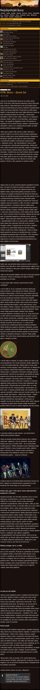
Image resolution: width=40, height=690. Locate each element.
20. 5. (1, 23)
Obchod (19, 13)
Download (22, 15)
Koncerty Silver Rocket (6, 19)
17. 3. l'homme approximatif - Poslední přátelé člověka (16, 82)
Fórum (30, 13)
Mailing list (34, 15)
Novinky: (2, 82)
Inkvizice (6, 15)
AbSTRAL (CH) (21, 21)
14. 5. (1, 21)
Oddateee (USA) (15, 21)
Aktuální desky (4, 28)
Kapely (8, 13)
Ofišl (2, 16)
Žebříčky (12, 15)
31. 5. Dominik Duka (9, 84)
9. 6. (1, 25)
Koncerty (24, 13)
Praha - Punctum (5, 25)
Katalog (13, 13)
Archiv (6, 16)
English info (18, 16)
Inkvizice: (2, 84)
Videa (17, 15)
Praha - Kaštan (6, 23)
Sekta (28, 15)
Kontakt (11, 16)
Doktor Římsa (28, 21)
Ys (15, 25)
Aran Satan (12, 25)
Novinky (3, 13)
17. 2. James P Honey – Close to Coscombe (18, 86)
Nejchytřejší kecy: (4, 86)
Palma (20, 23)
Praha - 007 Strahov (7, 21)
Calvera (19, 25)
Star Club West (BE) (13, 23)
